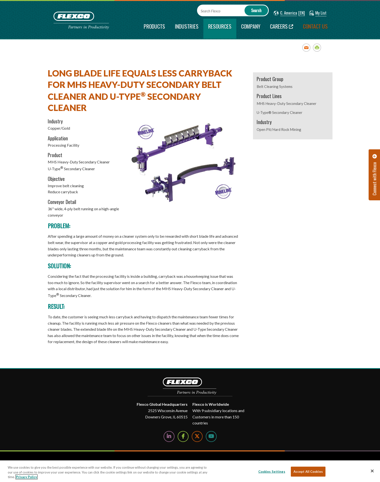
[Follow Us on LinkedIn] (169, 436)
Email (306, 47)
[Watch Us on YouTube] (211, 436)
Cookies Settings (271, 471)
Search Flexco (210, 11)
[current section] (219, 29)
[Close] (372, 470)
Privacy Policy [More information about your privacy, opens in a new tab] (26, 477)
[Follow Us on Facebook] (183, 436)
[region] (190, 471)
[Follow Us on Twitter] (197, 436)
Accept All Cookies (308, 471)
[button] (285, 13)
